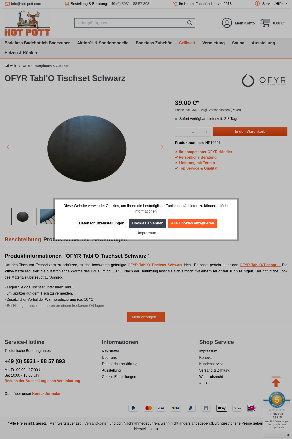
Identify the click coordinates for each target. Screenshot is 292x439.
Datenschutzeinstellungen (101, 223)
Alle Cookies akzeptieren (192, 223)
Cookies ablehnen (147, 223)
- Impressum (146, 233)
